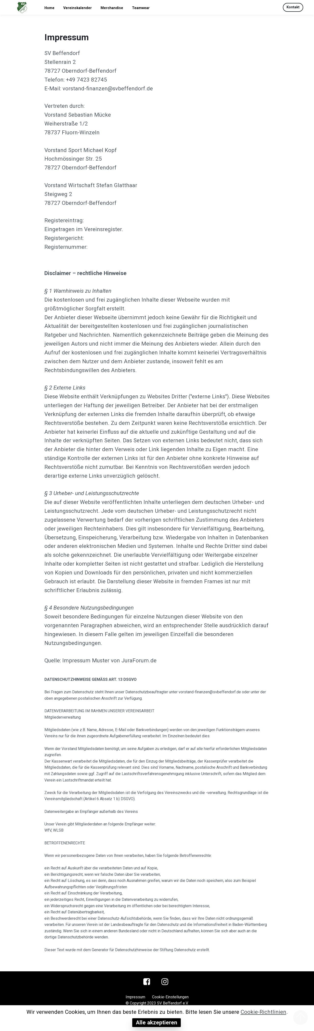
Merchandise (112, 8)
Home (49, 8)
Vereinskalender (77, 8)
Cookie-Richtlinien (263, 1012)
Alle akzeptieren (156, 1022)
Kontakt (293, 7)
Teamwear (141, 8)
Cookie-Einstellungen (170, 997)
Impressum (135, 997)
